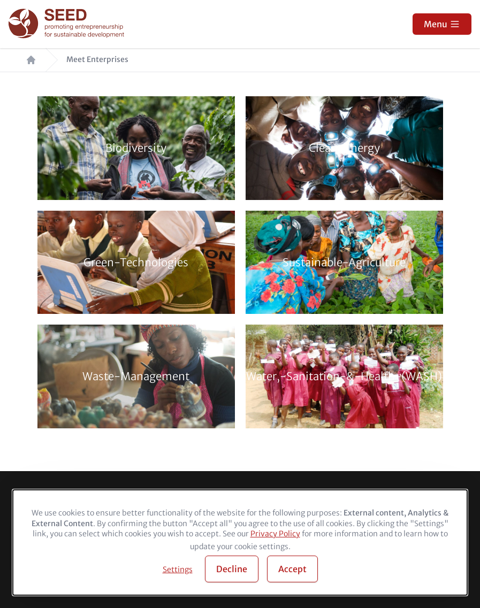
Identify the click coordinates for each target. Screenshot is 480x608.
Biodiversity (135, 148)
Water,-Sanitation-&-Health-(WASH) (344, 376)
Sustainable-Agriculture (344, 263)
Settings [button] (178, 569)
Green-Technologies (135, 263)
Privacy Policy (275, 533)
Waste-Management (135, 376)
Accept (292, 569)
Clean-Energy (344, 148)
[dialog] (240, 542)
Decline (231, 569)
